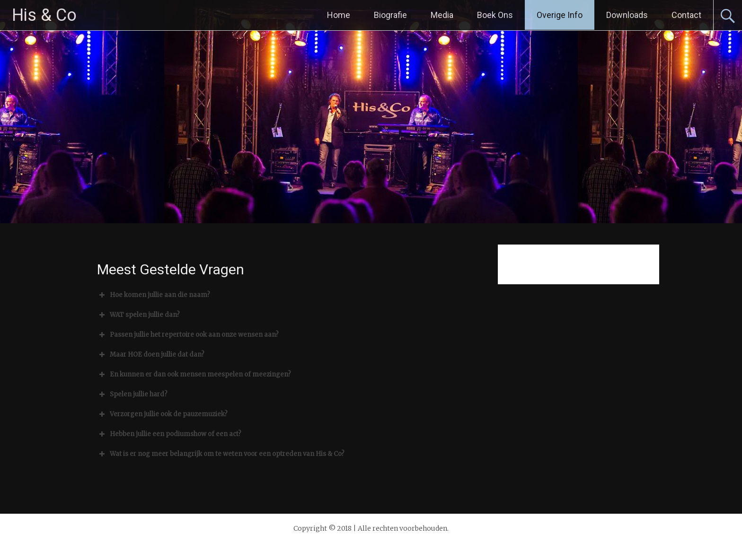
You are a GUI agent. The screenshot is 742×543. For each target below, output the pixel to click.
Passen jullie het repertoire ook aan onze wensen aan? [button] (188, 335)
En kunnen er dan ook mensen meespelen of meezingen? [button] (194, 374)
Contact (686, 15)
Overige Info (560, 15)
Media (442, 15)
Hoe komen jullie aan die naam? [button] (153, 295)
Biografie (390, 15)
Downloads (627, 15)
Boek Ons (495, 15)
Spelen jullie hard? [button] (132, 394)
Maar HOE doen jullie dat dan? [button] (150, 354)
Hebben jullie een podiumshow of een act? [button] (169, 434)
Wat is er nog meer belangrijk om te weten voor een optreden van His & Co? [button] (220, 454)
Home (338, 15)
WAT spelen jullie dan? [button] (138, 315)
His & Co (44, 15)
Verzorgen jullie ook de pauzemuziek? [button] (162, 414)
